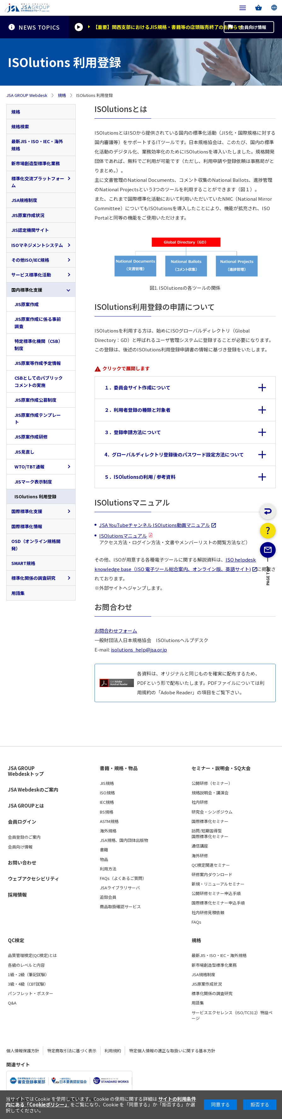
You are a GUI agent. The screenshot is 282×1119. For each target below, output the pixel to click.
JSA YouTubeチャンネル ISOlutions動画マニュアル (154, 525)
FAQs (196, 922)
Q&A (12, 1003)
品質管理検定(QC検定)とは (32, 955)
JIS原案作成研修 (31, 437)
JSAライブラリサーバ (120, 888)
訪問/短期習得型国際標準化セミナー (210, 833)
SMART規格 (23, 563)
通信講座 (200, 846)
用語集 (18, 593)
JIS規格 (107, 783)
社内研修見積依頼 (208, 912)
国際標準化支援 (26, 511)
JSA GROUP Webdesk (26, 95)
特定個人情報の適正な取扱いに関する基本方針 (172, 1051)
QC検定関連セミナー (211, 865)
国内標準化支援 (26, 290)
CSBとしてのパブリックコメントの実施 (38, 381)
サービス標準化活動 (31, 274)
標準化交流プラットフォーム (37, 181)
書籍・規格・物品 (119, 768)
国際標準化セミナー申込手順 (218, 903)
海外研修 (200, 856)
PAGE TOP (268, 598)
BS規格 (106, 812)
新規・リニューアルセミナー (218, 884)
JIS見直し (24, 452)
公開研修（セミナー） (212, 783)
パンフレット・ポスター (30, 993)
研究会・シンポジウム (212, 812)
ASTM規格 (109, 821)
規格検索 (20, 126)
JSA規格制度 (24, 200)
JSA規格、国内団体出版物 (124, 840)
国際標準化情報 (26, 526)
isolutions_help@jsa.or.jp (139, 649)
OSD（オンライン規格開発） (35, 544)
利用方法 (108, 869)
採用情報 (17, 894)
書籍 (104, 850)
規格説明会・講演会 (210, 793)
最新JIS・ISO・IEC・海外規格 (37, 144)
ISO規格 (107, 793)
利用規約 (113, 1051)
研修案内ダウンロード (212, 874)
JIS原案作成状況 (27, 215)
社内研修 (200, 802)
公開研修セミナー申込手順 (216, 893)
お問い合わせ (22, 862)
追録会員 (108, 897)
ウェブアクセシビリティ (33, 878)
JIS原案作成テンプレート (37, 418)
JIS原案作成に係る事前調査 (37, 322)
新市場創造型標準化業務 (35, 163)
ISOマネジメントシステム (37, 245)
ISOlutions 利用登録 (35, 496)
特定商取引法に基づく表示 (71, 1051)
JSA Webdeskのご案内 (33, 789)
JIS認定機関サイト (30, 230)
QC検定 (16, 940)
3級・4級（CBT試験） (28, 984)
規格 (62, 95)
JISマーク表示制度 (33, 481)
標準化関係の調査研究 (33, 578)
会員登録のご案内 (24, 837)
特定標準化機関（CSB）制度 (38, 344)
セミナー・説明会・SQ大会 (221, 768)
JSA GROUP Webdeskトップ (26, 771)
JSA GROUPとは (26, 805)
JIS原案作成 (26, 304)
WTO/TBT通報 (29, 466)
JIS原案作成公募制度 (35, 400)
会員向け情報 (253, 27)
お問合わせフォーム (116, 630)
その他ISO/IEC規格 (30, 260)
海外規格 (108, 831)
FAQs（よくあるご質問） (123, 878)
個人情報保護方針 (22, 1051)
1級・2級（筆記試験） (28, 974)
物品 (104, 859)
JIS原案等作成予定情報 (37, 363)
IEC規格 (107, 802)
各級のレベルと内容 (26, 965)
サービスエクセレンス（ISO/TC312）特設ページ (232, 1015)
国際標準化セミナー (210, 821)
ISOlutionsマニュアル (123, 535)
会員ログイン (22, 821)
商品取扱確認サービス (120, 906)
